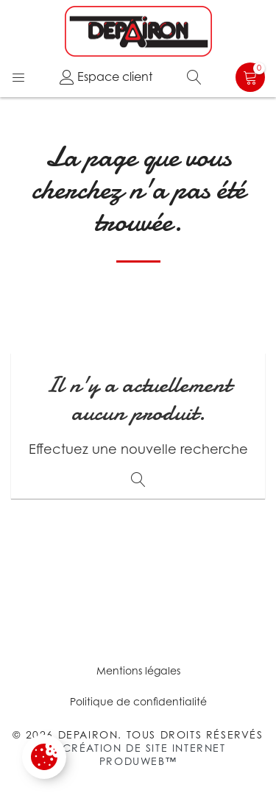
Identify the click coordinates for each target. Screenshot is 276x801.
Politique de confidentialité (138, 701)
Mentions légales (138, 670)
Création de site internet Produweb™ (144, 754)
